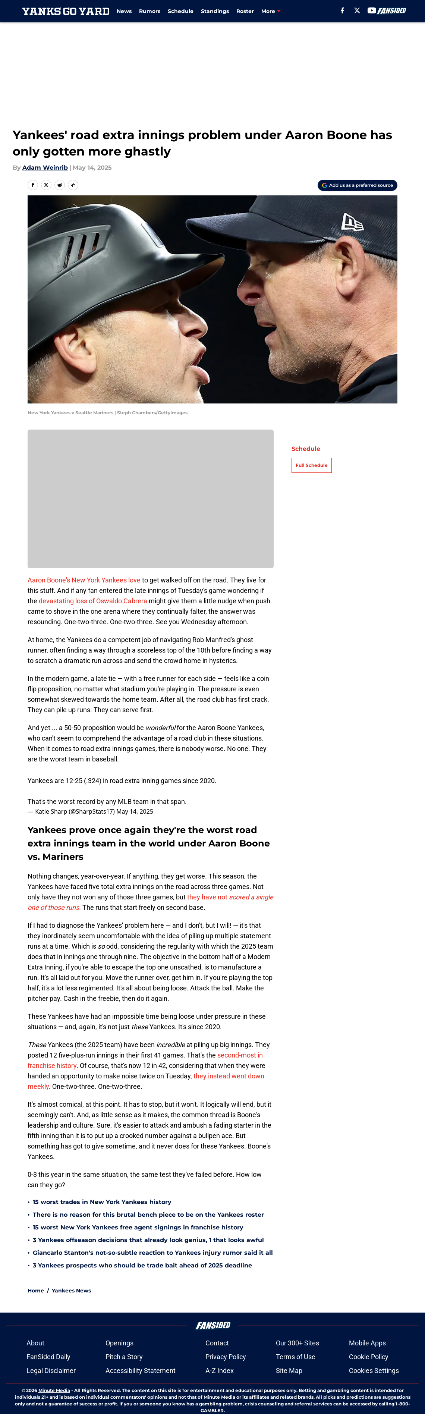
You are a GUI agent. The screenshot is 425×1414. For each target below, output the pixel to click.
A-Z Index (219, 1370)
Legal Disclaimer (51, 1370)
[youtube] (372, 10)
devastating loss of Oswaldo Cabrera (93, 601)
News (124, 11)
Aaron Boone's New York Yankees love (84, 580)
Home (36, 1290)
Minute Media (54, 1390)
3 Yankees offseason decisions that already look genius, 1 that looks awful (148, 1240)
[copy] (73, 185)
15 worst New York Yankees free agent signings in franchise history (138, 1227)
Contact (217, 1343)
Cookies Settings (374, 1370)
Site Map (289, 1370)
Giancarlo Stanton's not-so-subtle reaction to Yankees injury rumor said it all (153, 1252)
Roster (245, 11)
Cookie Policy (368, 1357)
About (35, 1343)
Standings (215, 11)
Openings (119, 1343)
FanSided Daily (48, 1357)
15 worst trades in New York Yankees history (102, 1202)
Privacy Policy (225, 1357)
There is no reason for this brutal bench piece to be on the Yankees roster (148, 1214)
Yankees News (71, 1290)
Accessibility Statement (141, 1370)
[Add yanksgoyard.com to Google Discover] (357, 185)
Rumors (149, 11)
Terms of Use (295, 1357)
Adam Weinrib (45, 167)
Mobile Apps (367, 1343)
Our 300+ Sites (297, 1343)
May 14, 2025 (134, 811)
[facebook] (342, 10)
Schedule (180, 11)
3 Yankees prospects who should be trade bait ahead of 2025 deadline (142, 1265)
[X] (357, 10)
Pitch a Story (124, 1357)
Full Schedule (312, 465)
